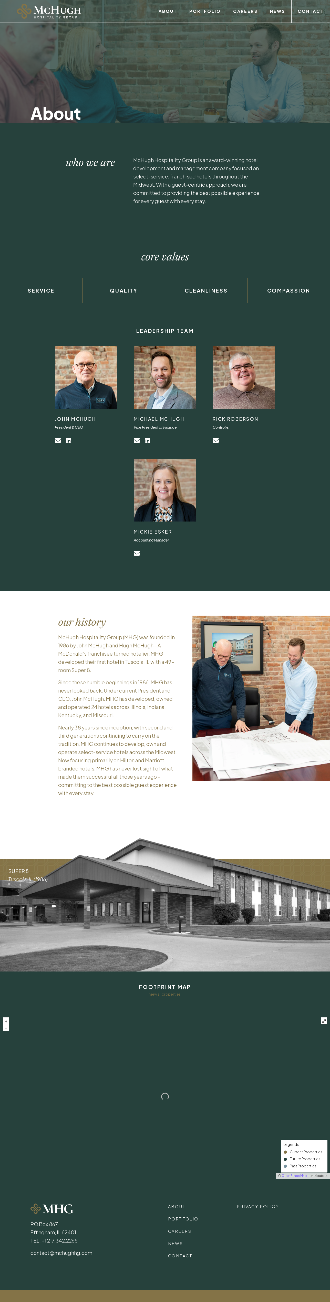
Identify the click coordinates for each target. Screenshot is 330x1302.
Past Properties (303, 1166)
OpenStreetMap (294, 1176)
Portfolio (205, 11)
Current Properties (306, 1152)
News (277, 11)
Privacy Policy (258, 1206)
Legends (291, 1144)
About (168, 11)
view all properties (165, 994)
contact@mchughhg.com (61, 1252)
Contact (311, 11)
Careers (245, 11)
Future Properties (305, 1159)
